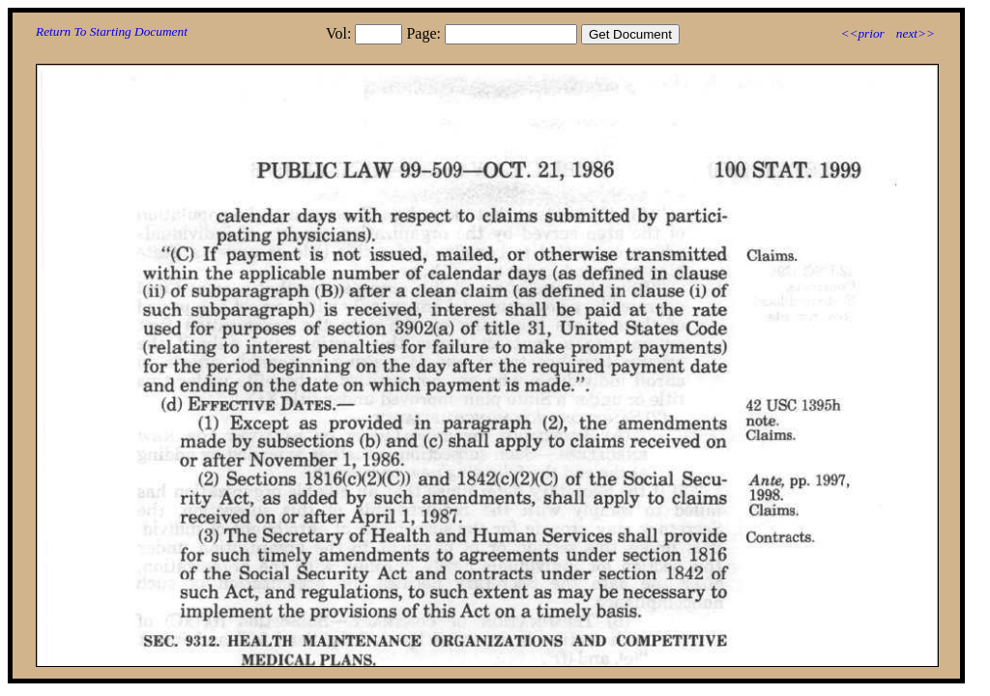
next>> (915, 33)
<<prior (862, 33)
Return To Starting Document (112, 31)
